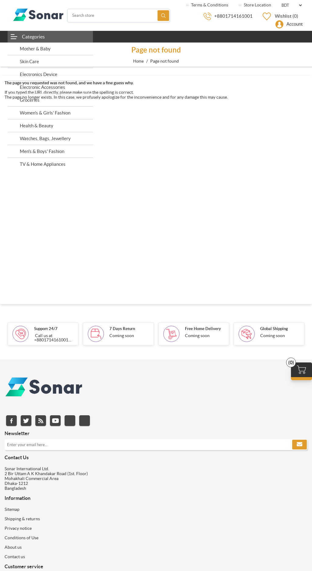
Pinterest (84, 420)
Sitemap (12, 509)
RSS (40, 420)
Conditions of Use (21, 537)
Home (138, 61)
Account (294, 24)
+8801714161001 (233, 16)
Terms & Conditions (206, 4)
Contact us (15, 556)
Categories (33, 36)
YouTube (55, 420)
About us (13, 547)
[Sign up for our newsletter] (156, 444)
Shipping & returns (22, 518)
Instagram (70, 420)
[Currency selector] (291, 5)
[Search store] (118, 15)
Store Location (254, 4)
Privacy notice (18, 528)
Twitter (26, 420)
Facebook (11, 420)
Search (163, 15)
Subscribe (299, 444)
